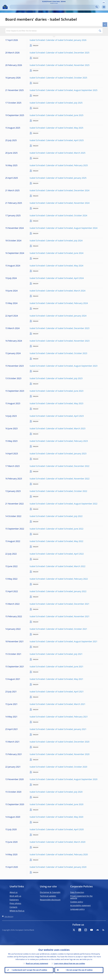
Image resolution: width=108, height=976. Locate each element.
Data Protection (77, 892)
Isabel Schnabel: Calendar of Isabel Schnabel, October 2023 (58, 353)
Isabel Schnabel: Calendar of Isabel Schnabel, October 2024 (58, 215)
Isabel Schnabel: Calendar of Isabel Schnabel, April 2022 (57, 553)
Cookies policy (76, 902)
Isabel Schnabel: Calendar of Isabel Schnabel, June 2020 (56, 804)
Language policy (77, 909)
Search (96, 7)
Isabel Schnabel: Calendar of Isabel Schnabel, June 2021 (56, 666)
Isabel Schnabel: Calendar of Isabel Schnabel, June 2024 (56, 253)
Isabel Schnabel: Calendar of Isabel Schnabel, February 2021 (59, 716)
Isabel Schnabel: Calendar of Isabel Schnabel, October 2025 (58, 77)
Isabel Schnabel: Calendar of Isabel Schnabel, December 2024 (59, 190)
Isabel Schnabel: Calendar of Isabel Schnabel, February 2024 (59, 303)
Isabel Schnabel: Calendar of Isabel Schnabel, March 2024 (57, 290)
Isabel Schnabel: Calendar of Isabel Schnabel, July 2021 (56, 654)
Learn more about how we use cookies (69, 963)
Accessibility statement (80, 905)
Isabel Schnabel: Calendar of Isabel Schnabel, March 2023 (57, 428)
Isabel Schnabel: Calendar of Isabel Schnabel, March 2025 (57, 152)
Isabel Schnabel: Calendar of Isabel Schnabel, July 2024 (56, 240)
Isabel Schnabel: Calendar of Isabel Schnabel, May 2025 (56, 127)
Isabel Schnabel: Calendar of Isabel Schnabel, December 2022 (59, 466)
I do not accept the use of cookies (79, 970)
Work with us (15, 896)
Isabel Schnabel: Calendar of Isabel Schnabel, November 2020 (59, 754)
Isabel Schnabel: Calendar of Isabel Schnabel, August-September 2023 (63, 365)
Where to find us (17, 910)
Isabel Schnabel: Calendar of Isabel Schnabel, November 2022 (59, 478)
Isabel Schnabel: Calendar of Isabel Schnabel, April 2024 (57, 278)
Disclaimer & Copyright (50, 892)
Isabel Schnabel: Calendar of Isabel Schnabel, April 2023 (57, 416)
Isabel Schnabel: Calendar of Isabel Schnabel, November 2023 (59, 340)
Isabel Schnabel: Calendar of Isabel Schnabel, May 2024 (56, 265)
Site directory (9, 916)
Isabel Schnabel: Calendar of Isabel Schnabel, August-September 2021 (63, 641)
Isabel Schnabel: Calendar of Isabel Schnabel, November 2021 (59, 616)
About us (14, 892)
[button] (103, 2)
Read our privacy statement (37, 963)
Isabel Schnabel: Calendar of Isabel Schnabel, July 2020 (56, 791)
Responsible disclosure (50, 899)
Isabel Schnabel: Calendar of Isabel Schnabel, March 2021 (57, 704)
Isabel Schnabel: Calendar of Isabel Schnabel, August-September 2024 (63, 228)
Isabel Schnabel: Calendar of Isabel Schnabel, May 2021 (56, 679)
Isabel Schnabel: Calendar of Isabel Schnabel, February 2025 (59, 165)
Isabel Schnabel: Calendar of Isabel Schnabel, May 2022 (56, 541)
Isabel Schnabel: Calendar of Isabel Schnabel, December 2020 (59, 741)
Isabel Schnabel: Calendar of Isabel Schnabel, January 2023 (58, 453)
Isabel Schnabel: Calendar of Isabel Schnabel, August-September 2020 (63, 779)
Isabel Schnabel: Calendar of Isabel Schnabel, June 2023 (56, 390)
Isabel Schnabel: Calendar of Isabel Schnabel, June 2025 (56, 115)
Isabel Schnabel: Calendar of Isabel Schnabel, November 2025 (59, 65)
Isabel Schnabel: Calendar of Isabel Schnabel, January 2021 (58, 729)
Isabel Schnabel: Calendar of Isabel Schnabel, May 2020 (56, 816)
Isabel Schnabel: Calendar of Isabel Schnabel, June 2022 (56, 528)
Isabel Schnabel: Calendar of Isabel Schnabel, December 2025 (59, 52)
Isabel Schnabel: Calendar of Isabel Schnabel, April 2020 (57, 829)
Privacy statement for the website (81, 897)
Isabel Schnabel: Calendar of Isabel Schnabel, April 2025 (57, 140)
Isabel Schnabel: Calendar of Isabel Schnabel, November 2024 (59, 203)
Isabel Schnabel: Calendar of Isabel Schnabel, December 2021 (59, 603)
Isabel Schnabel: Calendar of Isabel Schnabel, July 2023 (56, 378)
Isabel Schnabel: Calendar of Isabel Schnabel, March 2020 (57, 841)
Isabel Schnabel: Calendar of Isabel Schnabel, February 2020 (59, 854)
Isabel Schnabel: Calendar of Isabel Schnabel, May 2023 (56, 403)
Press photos (15, 903)
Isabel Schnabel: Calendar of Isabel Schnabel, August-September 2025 (63, 90)
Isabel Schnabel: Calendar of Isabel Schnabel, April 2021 (57, 691)
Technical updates (48, 896)
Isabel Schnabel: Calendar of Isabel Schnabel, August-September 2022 (63, 503)
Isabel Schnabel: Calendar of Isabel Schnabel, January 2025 (58, 177)
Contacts (13, 907)
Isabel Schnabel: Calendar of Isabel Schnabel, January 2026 (58, 40)
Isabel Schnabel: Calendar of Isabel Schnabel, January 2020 (58, 867)
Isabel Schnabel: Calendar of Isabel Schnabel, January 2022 (58, 591)
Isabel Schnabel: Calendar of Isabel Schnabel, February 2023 (59, 441)
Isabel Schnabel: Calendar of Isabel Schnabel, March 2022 (57, 566)
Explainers (14, 899)
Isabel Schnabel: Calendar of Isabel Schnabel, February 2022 (59, 578)
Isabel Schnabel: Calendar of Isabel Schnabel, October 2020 (58, 766)
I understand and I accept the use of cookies (29, 970)
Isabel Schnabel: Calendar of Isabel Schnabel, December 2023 (59, 328)
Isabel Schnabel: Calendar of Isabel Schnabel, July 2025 (56, 102)
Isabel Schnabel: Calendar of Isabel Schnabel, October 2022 (58, 491)
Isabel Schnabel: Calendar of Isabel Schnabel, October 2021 (58, 629)
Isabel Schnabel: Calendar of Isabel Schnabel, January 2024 (58, 315)
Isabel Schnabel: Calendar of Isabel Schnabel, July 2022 (56, 516)
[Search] (53, 7)
